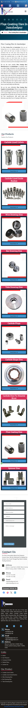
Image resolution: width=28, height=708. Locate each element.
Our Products (5, 657)
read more (14, 171)
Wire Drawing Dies (7, 677)
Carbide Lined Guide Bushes (9, 674)
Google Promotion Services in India (14, 706)
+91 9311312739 (14, 575)
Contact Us (5, 664)
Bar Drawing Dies (6, 679)
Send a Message (10, 539)
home (6, 32)
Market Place (5, 662)
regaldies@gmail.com (21, 1)
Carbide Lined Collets (8, 672)
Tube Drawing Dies (7, 681)
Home (4, 655)
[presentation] (14, 536)
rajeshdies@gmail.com (16, 583)
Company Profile (6, 660)
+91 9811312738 (6, 1)
